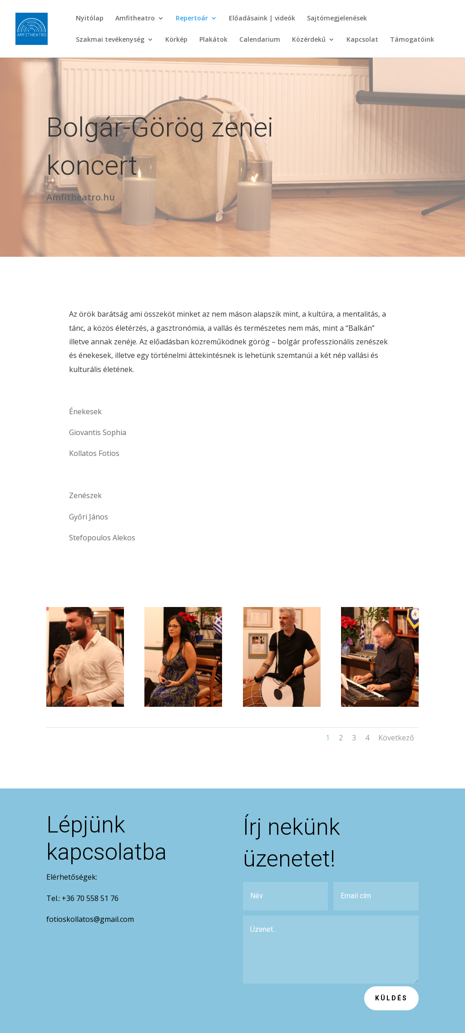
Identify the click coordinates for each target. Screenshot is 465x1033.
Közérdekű (309, 40)
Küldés (391, 998)
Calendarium (259, 40)
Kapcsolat (362, 40)
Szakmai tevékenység (110, 40)
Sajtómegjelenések (337, 18)
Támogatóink (412, 40)
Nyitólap (90, 18)
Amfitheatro (135, 18)
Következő (396, 738)
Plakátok (213, 40)
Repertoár (192, 18)
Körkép (176, 40)
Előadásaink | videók (262, 18)
